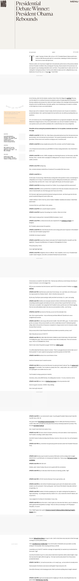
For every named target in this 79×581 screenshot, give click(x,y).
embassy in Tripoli (66, 220)
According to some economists (46, 421)
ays (50, 72)
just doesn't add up (39, 425)
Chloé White (33, 52)
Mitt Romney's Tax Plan (42, 579)
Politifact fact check (51, 381)
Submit (22, 121)
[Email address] (15, 118)
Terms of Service (21, 123)
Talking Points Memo (39, 538)
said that (69, 98)
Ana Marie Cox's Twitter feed (39, 543)
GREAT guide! (59, 345)
